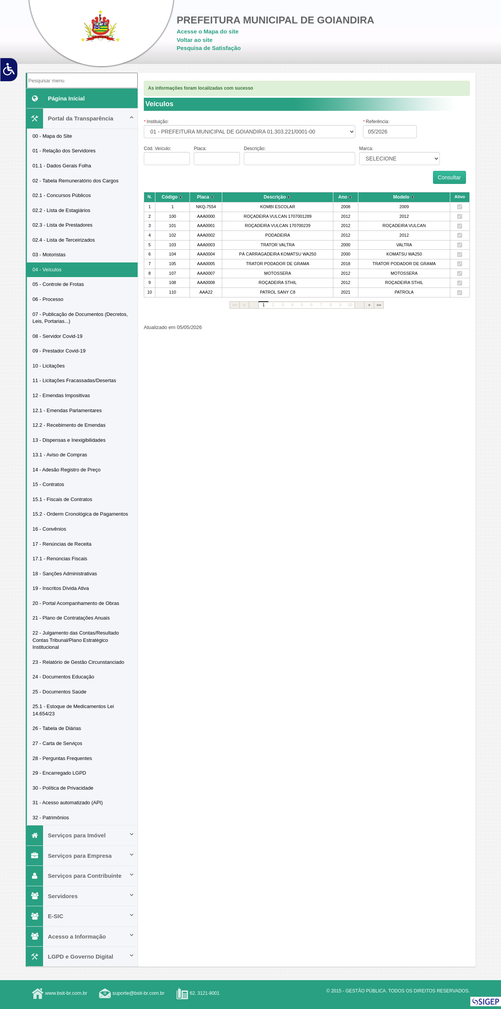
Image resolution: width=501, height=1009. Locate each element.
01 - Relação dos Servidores (64, 151)
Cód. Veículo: (157, 148)
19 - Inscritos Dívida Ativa (61, 588)
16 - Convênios (49, 529)
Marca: (366, 148)
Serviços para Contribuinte (80, 875)
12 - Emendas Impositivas (61, 395)
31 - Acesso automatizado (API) (68, 802)
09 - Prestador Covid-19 (59, 351)
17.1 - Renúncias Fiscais (60, 558)
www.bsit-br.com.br (66, 993)
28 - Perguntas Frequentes (62, 758)
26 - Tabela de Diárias (57, 728)
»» (378, 304)
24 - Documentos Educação (63, 677)
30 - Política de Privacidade (63, 788)
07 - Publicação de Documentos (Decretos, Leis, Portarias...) (80, 317)
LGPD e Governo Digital (80, 956)
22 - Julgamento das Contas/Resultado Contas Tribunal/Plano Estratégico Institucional (76, 640)
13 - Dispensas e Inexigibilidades (69, 440)
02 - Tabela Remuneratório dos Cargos (76, 181)
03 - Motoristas (49, 254)
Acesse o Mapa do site (208, 31)
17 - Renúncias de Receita (62, 544)
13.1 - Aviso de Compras (60, 455)
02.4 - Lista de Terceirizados (64, 240)
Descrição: (255, 148)
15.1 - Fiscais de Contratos (62, 499)
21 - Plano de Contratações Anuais (71, 618)
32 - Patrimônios (51, 817)
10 (350, 304)
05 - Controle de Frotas (58, 284)
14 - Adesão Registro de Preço (67, 470)
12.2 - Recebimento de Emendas (69, 425)
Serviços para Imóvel (80, 835)
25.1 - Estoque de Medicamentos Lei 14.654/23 (73, 710)
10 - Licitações (49, 366)
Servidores (80, 896)
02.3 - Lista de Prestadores (63, 225)
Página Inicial (56, 98)
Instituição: (156, 121)
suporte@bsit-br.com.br (139, 993)
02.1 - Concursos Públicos (62, 195)
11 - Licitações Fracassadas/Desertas (74, 380)
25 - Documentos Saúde (60, 692)
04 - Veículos (47, 269)
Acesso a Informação (80, 936)
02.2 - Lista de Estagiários (61, 210)
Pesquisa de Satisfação (209, 48)
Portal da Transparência (80, 118)
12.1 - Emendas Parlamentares (67, 410)
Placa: (200, 148)
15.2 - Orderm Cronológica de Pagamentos (80, 514)
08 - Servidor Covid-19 (58, 336)
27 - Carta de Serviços (57, 743)
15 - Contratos (48, 484)
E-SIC (80, 916)
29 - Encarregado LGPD (59, 773)
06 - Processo (48, 299)
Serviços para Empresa (80, 855)
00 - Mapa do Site (52, 136)
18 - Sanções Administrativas (65, 573)
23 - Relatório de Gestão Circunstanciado (78, 662)
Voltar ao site (195, 40)
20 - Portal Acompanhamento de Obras (76, 603)
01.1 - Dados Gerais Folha (62, 166)
